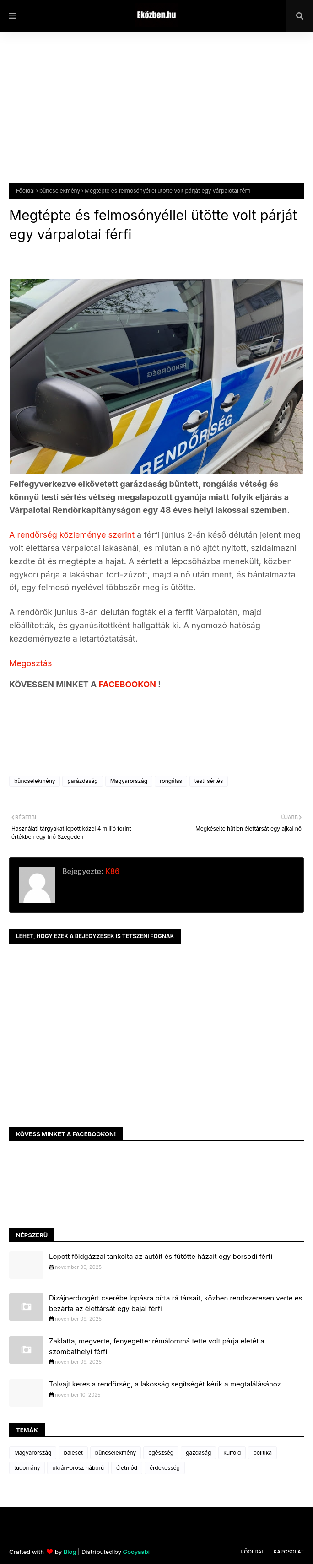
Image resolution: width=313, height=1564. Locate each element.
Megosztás (30, 663)
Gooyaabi (136, 1551)
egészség (160, 1452)
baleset (73, 1452)
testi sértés (208, 780)
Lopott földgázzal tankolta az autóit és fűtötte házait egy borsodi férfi (160, 1256)
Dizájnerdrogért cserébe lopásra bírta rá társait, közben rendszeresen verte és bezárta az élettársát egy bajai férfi (175, 1303)
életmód (126, 1467)
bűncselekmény (59, 190)
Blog (70, 1551)
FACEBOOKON (128, 684)
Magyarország (128, 780)
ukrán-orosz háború (78, 1467)
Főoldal (25, 190)
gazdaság (198, 1452)
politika (262, 1452)
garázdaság (82, 780)
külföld (232, 1452)
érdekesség (165, 1467)
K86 (111, 871)
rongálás (171, 780)
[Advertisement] (156, 114)
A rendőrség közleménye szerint (73, 534)
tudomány (27, 1467)
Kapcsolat (289, 1551)
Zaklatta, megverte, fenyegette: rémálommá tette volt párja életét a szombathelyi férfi (156, 1346)
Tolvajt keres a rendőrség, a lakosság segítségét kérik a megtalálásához (165, 1384)
